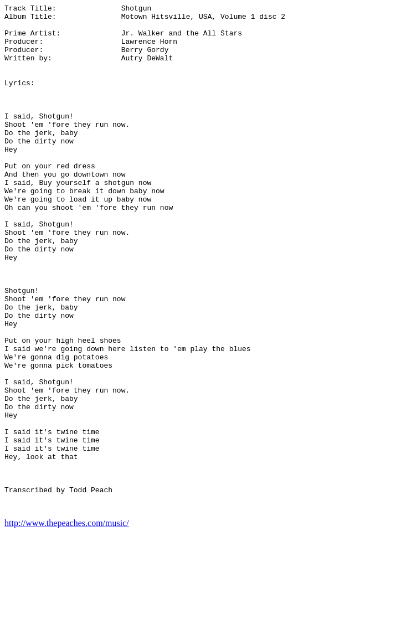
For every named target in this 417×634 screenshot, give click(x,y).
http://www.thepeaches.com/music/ (66, 624)
